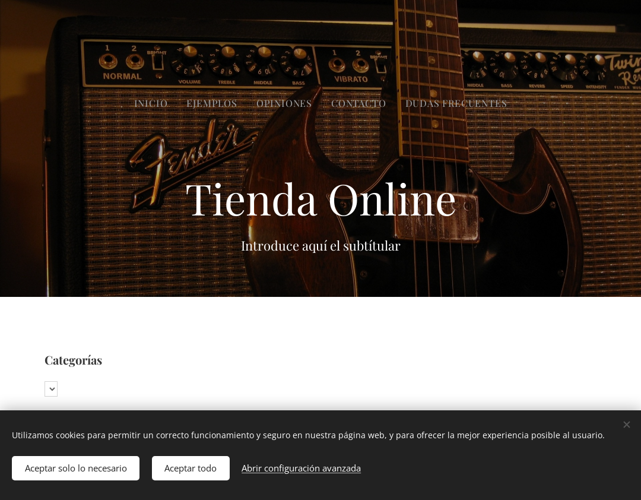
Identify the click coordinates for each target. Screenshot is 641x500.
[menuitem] (287, 103)
